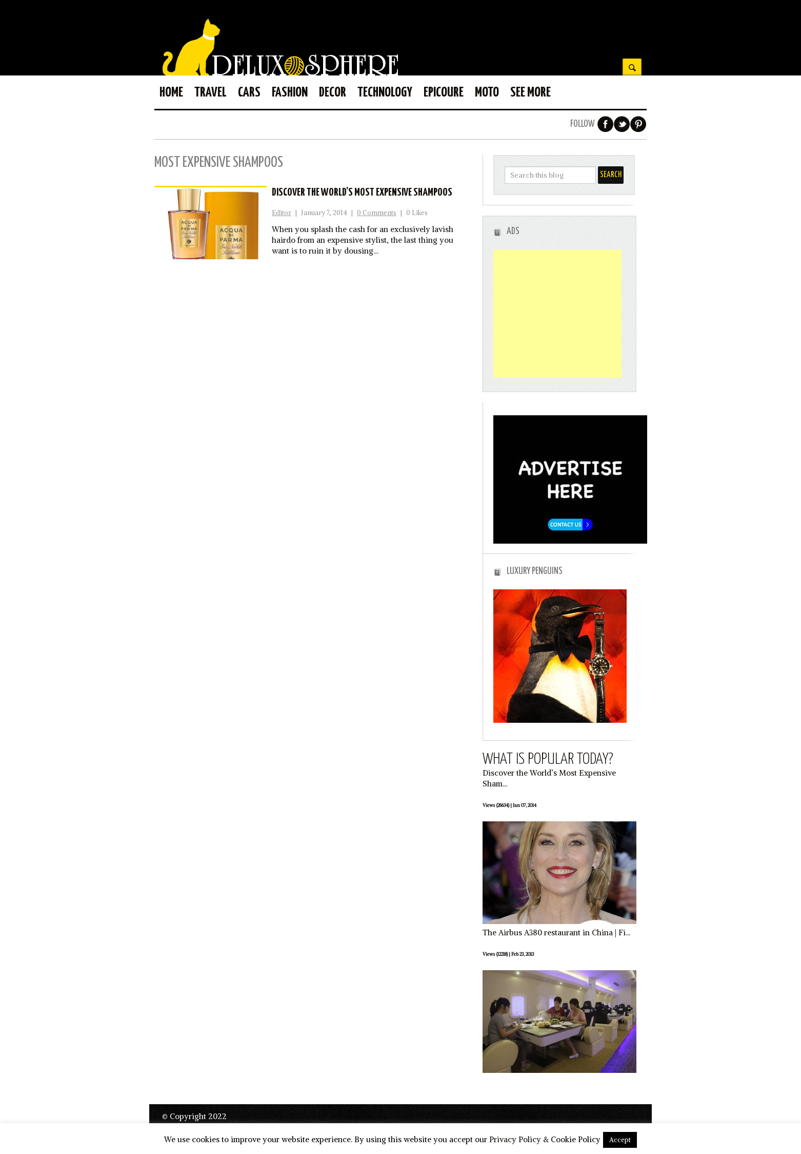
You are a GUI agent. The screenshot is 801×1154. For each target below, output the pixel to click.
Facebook (605, 124)
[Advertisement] (557, 313)
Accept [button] (620, 1140)
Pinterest (638, 124)
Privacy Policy (515, 1139)
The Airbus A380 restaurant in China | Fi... (556, 932)
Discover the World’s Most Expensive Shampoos (362, 192)
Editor (281, 212)
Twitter (622, 124)
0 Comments (376, 212)
